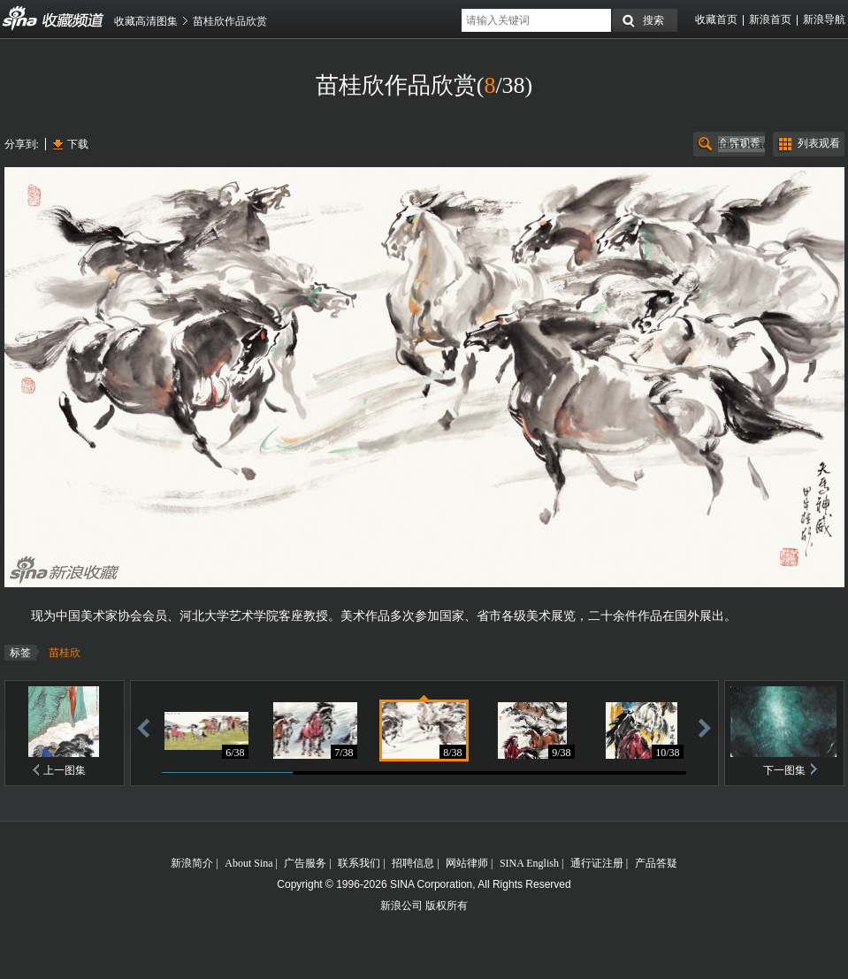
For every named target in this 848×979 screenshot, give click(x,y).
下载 (77, 144)
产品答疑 (656, 863)
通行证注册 (596, 863)
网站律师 (467, 863)
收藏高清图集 (146, 21)
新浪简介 (192, 863)
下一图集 (784, 770)
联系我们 (359, 863)
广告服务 (305, 863)
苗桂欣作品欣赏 (230, 21)
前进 (705, 727)
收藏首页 (716, 19)
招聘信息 (413, 863)
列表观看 (819, 143)
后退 (143, 727)
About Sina (248, 863)
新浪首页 (770, 19)
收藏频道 (20, 18)
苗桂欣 (64, 652)
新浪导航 (824, 19)
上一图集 (64, 770)
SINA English (529, 863)
